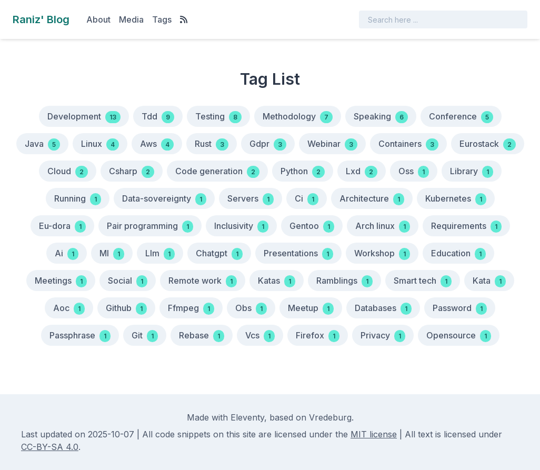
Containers (408, 144)
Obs (251, 309)
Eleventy (247, 417)
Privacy (383, 336)
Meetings (61, 281)
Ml (111, 254)
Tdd (158, 117)
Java (42, 144)
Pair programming (150, 227)
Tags (162, 19)
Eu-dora (62, 227)
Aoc (69, 309)
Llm (160, 254)
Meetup (311, 309)
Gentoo (311, 227)
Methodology (298, 117)
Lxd (361, 172)
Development (84, 117)
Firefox (317, 336)
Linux (100, 144)
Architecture (371, 199)
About (98, 19)
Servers (250, 199)
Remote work (202, 281)
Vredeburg (330, 417)
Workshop (382, 254)
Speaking (381, 117)
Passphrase (80, 336)
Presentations (298, 254)
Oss (413, 172)
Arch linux (382, 227)
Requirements (466, 227)
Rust (211, 144)
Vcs (260, 336)
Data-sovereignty (164, 199)
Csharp (131, 172)
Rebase (201, 336)
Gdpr (267, 144)
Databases (383, 309)
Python (303, 172)
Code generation (217, 172)
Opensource (458, 336)
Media (131, 19)
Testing (218, 117)
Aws (157, 144)
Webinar (332, 144)
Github (126, 309)
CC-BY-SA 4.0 (49, 447)
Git (145, 336)
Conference (461, 117)
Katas (276, 281)
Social (127, 281)
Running (77, 199)
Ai (66, 254)
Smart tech (423, 281)
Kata (489, 281)
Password (460, 309)
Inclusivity (241, 227)
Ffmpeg (191, 309)
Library (471, 172)
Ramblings (344, 281)
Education (458, 254)
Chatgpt (219, 254)
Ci (306, 199)
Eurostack (487, 144)
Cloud (67, 172)
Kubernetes (455, 199)
